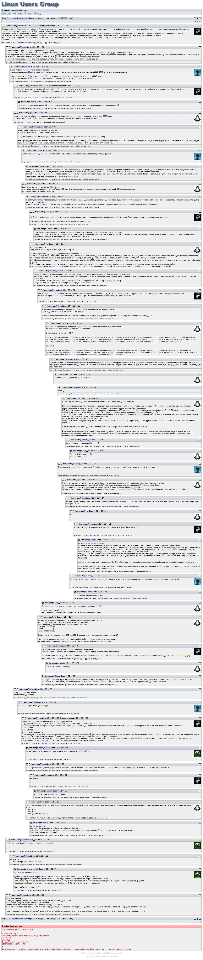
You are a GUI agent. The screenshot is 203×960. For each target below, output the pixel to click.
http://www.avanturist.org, (38, 72)
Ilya (30, 113)
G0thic (28, 66)
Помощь (17, 14)
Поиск (28, 14)
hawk (19, 26)
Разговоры (11, 18)
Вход (37, 14)
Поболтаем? (22, 18)
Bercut (24, 47)
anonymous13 (44, 748)
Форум (6, 14)
